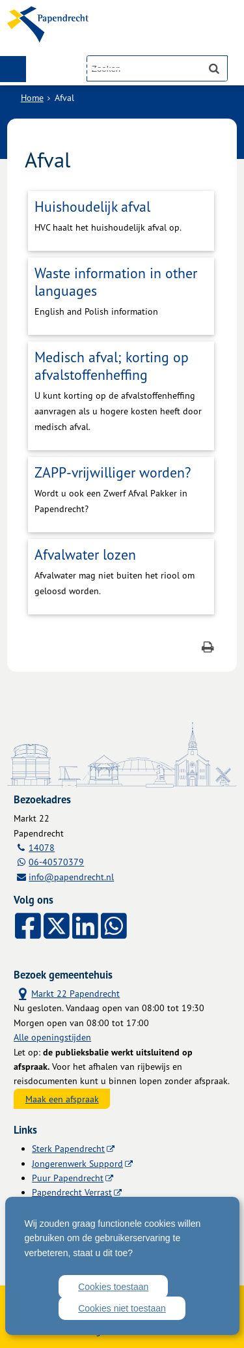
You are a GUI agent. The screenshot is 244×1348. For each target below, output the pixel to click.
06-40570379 (56, 861)
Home (32, 97)
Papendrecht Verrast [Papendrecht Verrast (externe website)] (72, 1191)
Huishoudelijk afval (92, 206)
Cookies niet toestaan (122, 1308)
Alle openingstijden (52, 1036)
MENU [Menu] (13, 69)
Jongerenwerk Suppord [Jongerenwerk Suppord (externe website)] (77, 1163)
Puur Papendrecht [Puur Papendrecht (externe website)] (67, 1177)
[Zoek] (214, 68)
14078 (42, 847)
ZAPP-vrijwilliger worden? (112, 472)
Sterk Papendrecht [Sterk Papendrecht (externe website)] (68, 1148)
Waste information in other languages (115, 281)
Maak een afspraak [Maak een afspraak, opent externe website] (62, 1098)
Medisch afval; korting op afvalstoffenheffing (111, 365)
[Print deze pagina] (208, 648)
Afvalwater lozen (85, 554)
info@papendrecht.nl (71, 876)
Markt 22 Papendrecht (67, 992)
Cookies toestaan (113, 1287)
